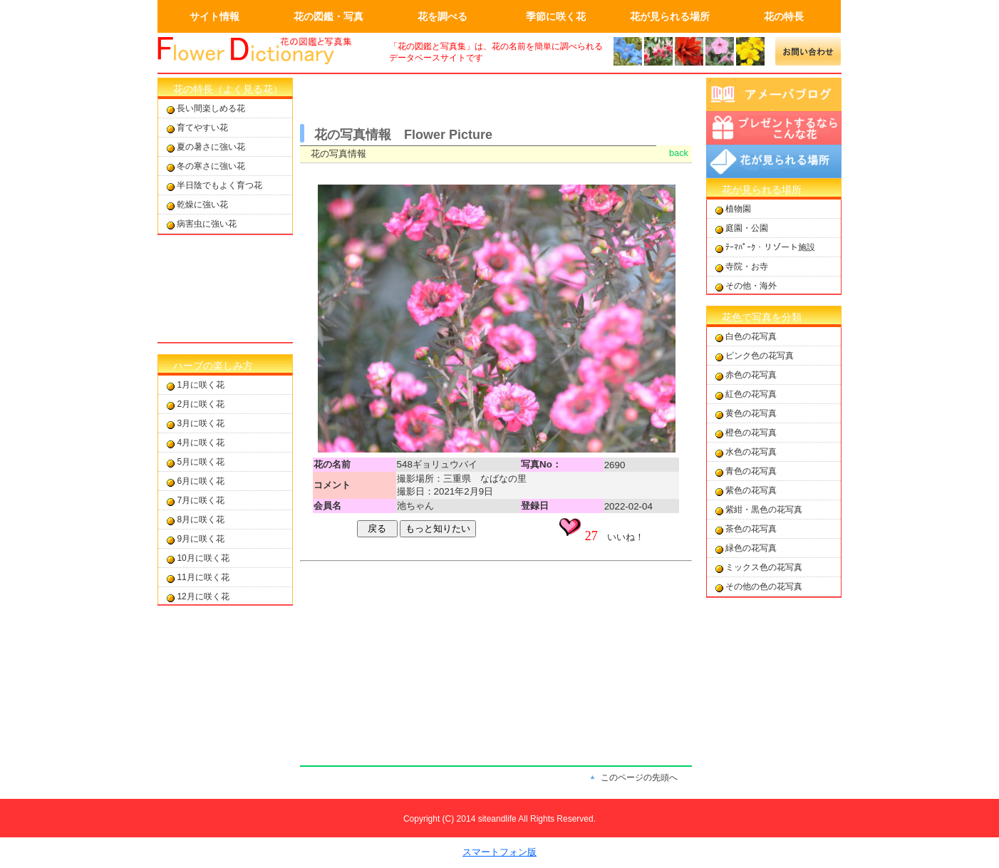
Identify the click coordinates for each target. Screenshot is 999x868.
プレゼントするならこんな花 (774, 128)
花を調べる (442, 16)
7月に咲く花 (200, 500)
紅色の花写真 (751, 394)
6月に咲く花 (200, 481)
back (678, 153)
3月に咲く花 (200, 423)
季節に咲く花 (556, 16)
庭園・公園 (746, 228)
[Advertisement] (225, 288)
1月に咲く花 (200, 385)
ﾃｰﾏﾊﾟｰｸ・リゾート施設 (770, 247)
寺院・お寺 (746, 267)
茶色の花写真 (751, 529)
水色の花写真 (751, 452)
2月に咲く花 (200, 404)
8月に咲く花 (200, 520)
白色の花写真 (751, 336)
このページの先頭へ (639, 777)
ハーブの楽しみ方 (213, 365)
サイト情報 (214, 16)
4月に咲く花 (200, 443)
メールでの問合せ (808, 51)
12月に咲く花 (203, 596)
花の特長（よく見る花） (228, 89)
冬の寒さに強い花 (211, 166)
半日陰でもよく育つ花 (219, 185)
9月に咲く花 (200, 539)
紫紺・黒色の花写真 (763, 510)
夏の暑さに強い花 (211, 147)
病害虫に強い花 (207, 224)
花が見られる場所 (670, 16)
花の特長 (784, 16)
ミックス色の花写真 (763, 567)
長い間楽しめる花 (211, 108)
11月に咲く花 (203, 577)
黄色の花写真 (751, 413)
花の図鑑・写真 (328, 16)
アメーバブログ (774, 94)
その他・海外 (751, 286)
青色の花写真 (751, 471)
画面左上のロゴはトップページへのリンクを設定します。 (264, 51)
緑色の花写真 (751, 548)
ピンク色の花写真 (759, 356)
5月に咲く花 (200, 462)
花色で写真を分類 (762, 317)
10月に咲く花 (203, 558)
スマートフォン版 (499, 852)
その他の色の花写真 (763, 586)
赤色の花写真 (751, 375)
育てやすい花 (202, 128)
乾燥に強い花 (202, 205)
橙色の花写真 (751, 433)
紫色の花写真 (751, 490)
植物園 (738, 209)
